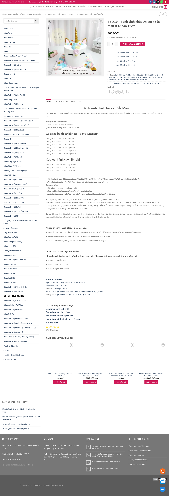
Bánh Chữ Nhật (10, 175)
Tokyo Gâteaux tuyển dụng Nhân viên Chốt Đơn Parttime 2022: (21, 418)
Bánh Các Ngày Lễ (11, 237)
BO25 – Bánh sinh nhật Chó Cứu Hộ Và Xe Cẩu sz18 (151, 375)
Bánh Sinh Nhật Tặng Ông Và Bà (16, 211)
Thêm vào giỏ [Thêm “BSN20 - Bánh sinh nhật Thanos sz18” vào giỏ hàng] (60, 382)
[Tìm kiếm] (30, 6)
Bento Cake (8, 28)
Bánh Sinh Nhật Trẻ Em (13, 65)
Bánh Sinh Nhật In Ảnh (12, 207)
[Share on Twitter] (114, 92)
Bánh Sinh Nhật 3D (11, 216)
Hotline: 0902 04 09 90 (67, 2)
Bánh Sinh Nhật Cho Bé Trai (15, 69)
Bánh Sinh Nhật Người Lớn (14, 130)
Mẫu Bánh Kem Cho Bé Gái (126, 57)
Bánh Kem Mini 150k (63, 7)
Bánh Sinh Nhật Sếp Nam (14, 152)
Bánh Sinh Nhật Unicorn (13, 104)
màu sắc (133, 83)
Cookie (6, 350)
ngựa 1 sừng (141, 83)
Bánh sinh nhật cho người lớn (59, 315)
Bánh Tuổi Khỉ (9, 278)
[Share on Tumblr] (127, 92)
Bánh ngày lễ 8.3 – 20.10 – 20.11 (85, 7)
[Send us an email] (158, 2)
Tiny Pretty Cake (10, 232)
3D (115, 83)
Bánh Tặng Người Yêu (12, 161)
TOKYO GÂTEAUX (54, 279)
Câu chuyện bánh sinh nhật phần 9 (15, 429)
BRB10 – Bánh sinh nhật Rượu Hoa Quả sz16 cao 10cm (90, 375)
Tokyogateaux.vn (60, 288)
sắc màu (148, 83)
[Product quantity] (112, 44)
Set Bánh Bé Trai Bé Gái (13, 116)
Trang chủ (37, 7)
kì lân (128, 83)
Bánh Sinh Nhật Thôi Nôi (90, 14)
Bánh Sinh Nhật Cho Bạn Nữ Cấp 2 (17, 125)
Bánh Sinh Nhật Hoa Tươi (14, 198)
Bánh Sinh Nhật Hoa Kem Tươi (16, 148)
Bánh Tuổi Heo (10, 264)
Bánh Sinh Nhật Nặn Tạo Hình (16, 318)
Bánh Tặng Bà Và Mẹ (12, 166)
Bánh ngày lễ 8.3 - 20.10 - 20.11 (16, 56)
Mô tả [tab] (48, 102)
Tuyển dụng (109, 7)
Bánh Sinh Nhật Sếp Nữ (13, 157)
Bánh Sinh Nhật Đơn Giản (14, 332)
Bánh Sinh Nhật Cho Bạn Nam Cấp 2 (18, 121)
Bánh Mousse (9, 38)
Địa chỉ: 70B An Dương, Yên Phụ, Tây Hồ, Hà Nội (65, 282)
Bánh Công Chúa (10, 99)
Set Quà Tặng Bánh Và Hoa (14, 202)
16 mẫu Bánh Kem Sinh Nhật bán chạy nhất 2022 (19, 410)
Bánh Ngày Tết (10, 246)
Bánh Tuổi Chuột (10, 269)
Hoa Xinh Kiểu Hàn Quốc (14, 355)
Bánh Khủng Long (11, 83)
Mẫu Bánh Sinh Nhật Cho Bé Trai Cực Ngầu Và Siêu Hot (21, 89)
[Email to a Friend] (118, 92)
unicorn (159, 83)
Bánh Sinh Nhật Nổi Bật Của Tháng (18, 323)
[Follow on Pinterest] (165, 2)
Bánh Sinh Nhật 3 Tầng (13, 193)
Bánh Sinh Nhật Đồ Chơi (13, 309)
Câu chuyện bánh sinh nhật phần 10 (16, 424)
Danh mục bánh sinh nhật (57, 309)
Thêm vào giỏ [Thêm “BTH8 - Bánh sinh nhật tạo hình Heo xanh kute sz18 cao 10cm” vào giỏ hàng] (121, 382)
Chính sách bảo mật (136, 455)
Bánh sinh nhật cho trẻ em (58, 312)
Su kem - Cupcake (11, 228)
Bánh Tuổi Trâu (10, 282)
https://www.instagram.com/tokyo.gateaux (72, 294)
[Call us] (161, 2)
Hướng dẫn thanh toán (138, 460)
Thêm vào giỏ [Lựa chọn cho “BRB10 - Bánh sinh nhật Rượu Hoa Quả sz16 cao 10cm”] (90, 382)
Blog (100, 7)
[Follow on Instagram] (154, 2)
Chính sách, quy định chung (139, 446)
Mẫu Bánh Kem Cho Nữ (125, 65)
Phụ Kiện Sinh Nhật (11, 346)
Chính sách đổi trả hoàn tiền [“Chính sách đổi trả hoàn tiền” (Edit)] (140, 450)
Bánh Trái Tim (9, 314)
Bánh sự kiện (52, 322)
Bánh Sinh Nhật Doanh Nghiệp (16, 184)
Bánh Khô (7, 47)
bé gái (124, 83)
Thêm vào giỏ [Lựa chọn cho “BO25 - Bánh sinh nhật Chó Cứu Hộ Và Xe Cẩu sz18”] (151, 382)
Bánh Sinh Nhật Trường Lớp (15, 300)
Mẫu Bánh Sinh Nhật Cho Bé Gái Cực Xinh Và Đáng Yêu (20, 110)
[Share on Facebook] (109, 92)
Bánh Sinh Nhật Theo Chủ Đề (60, 14)
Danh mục (48, 7)
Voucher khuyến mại (137, 464)
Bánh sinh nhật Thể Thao (13, 305)
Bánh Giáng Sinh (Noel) (13, 241)
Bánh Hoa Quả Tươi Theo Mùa (16, 134)
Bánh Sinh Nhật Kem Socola (15, 143)
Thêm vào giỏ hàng (133, 44)
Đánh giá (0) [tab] (76, 102)
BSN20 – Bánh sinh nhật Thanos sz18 (60, 375)
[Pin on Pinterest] (122, 92)
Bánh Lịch (7, 139)
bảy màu (119, 83)
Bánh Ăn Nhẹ (9, 33)
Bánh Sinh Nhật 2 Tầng (13, 180)
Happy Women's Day (12, 250)
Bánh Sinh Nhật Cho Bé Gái (14, 95)
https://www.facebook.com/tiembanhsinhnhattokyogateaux (79, 291)
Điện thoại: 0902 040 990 (56, 285)
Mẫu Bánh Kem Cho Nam (125, 61)
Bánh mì (7, 51)
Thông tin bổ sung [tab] (61, 102)
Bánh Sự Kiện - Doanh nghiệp (15, 170)
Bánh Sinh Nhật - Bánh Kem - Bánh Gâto (22, 14)
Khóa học (120, 7)
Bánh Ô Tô (8, 78)
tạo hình (154, 83)
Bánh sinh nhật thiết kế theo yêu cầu (63, 319)
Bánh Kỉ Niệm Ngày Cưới (14, 189)
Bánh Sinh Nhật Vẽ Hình (13, 291)
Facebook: (50, 291)
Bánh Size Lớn (9, 42)
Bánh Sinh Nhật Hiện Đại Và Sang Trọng (20, 328)
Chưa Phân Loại (10, 359)
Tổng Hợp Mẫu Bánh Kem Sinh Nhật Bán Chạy (20, 222)
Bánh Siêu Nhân (10, 74)
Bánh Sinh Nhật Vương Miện (15, 341)
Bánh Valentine (9, 255)
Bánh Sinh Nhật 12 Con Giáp (15, 260)
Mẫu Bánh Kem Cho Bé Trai (126, 52)
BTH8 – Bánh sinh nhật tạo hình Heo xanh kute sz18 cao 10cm (121, 375)
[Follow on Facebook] (150, 2)
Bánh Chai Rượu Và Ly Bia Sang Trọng (19, 337)
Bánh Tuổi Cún (9, 273)
